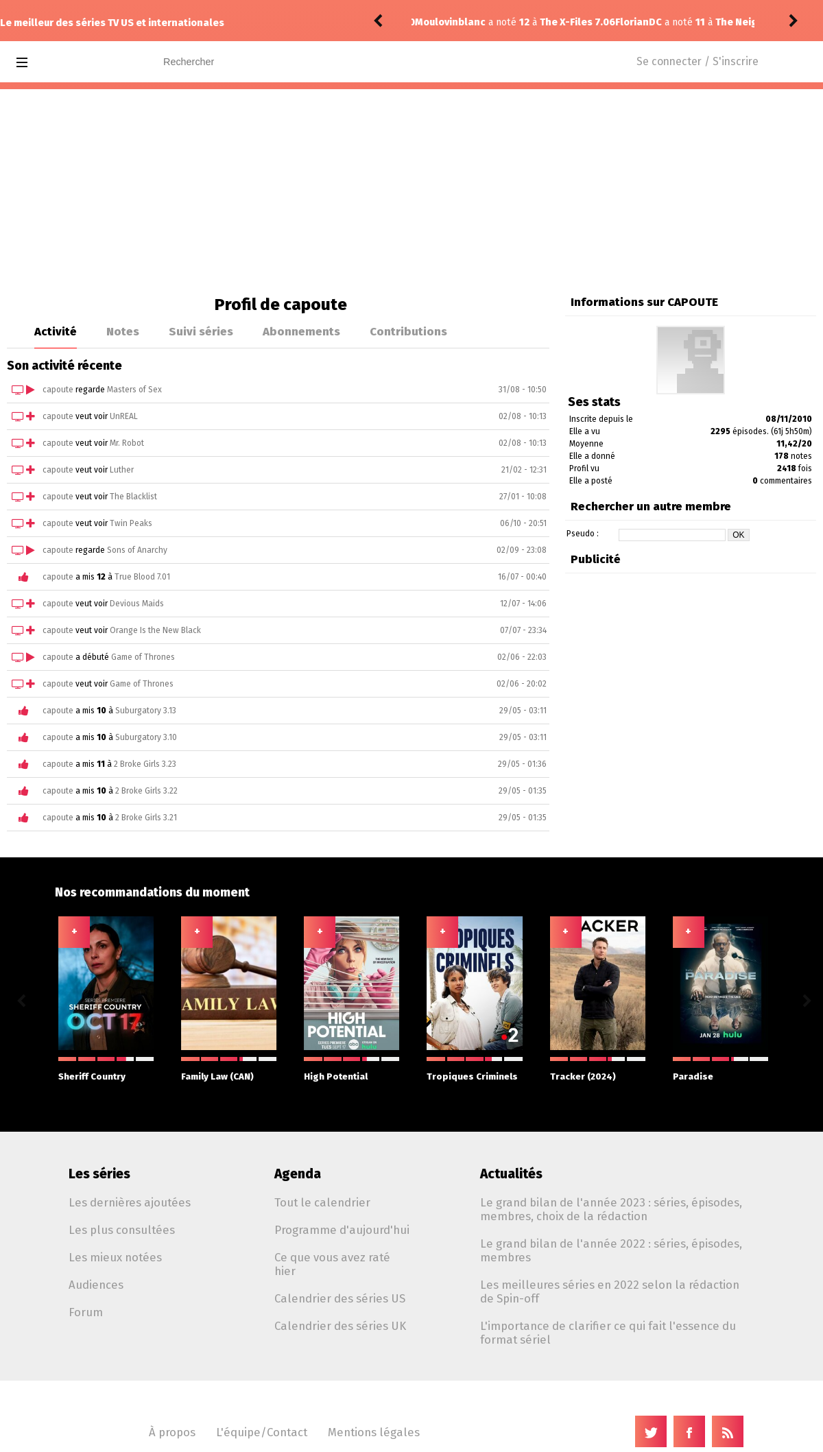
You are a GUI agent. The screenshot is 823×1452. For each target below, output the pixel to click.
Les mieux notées (115, 1257)
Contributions (408, 331)
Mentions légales (374, 1432)
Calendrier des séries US (339, 1298)
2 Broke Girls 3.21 (146, 817)
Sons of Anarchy (137, 550)
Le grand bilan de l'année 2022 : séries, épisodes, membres (611, 1250)
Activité (55, 331)
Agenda (297, 1174)
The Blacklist (133, 496)
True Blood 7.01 (142, 577)
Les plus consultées (122, 1230)
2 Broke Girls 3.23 (145, 764)
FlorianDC (438, 22)
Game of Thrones (143, 657)
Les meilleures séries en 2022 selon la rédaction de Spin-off (609, 1291)
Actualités (511, 1174)
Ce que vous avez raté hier (332, 1264)
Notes (122, 331)
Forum (86, 1312)
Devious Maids (137, 603)
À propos (172, 1432)
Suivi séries (201, 331)
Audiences (96, 1285)
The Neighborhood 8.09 (571, 22)
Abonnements (301, 331)
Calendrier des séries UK (340, 1326)
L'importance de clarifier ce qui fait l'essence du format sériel (608, 1332)
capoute (58, 389)
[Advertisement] (411, 192)
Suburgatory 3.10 (146, 737)
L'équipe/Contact (261, 1432)
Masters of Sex (134, 389)
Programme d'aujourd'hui (341, 1230)
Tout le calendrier (322, 1202)
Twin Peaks (131, 523)
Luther (122, 470)
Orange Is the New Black (155, 630)
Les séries (99, 1174)
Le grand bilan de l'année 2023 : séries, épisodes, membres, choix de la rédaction (611, 1209)
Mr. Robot (127, 443)
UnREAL (124, 416)
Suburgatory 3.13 (145, 710)
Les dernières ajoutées (130, 1202)
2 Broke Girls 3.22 (146, 791)
